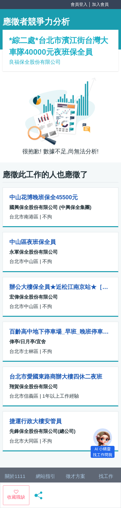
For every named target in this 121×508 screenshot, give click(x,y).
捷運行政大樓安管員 (35, 421)
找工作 (106, 476)
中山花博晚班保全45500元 (43, 197)
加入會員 (100, 4)
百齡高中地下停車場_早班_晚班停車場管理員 (60, 331)
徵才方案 (75, 476)
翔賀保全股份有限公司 (33, 386)
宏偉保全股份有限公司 (33, 297)
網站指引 (45, 476)
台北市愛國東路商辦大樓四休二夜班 (55, 376)
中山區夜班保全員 (32, 242)
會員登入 (79, 4)
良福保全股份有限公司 (35, 62)
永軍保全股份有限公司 (33, 252)
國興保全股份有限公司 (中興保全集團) (50, 207)
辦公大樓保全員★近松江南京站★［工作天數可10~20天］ (60, 287)
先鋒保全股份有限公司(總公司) (42, 431)
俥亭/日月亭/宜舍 (27, 341)
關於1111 (15, 476)
